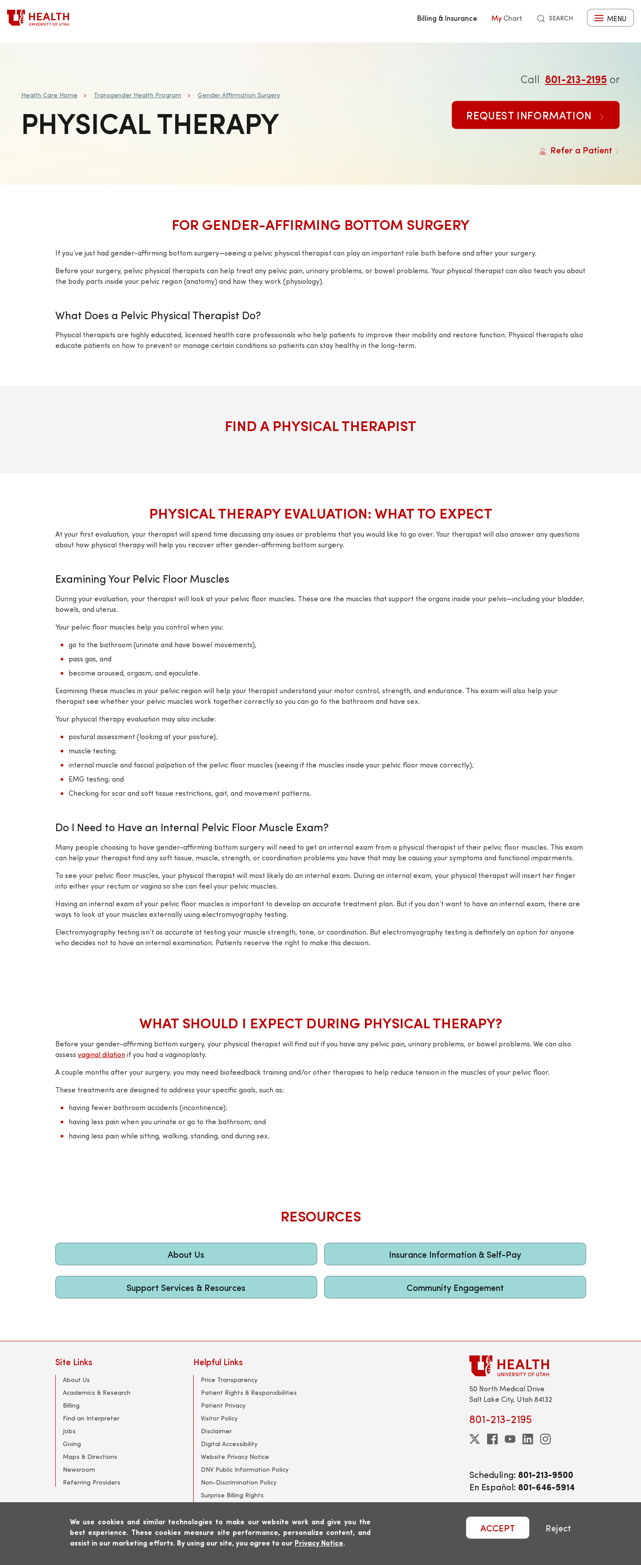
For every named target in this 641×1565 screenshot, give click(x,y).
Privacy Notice (319, 1543)
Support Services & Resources (186, 1287)
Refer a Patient (579, 150)
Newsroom (79, 1469)
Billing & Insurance (447, 18)
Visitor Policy (219, 1418)
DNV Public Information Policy (244, 1469)
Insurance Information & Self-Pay (455, 1254)
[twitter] (474, 1439)
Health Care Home (49, 95)
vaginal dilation (101, 1054)
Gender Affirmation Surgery (239, 95)
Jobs (69, 1431)
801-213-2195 (576, 78)
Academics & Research (97, 1392)
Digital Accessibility (229, 1443)
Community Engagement (455, 1287)
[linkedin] (527, 1439)
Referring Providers (91, 1482)
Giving (72, 1443)
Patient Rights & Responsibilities (249, 1392)
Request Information (535, 115)
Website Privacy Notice (235, 1456)
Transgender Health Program (137, 95)
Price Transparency (229, 1379)
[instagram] (545, 1439)
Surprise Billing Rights (232, 1495)
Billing (71, 1405)
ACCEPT (497, 1528)
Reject (558, 1528)
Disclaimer (216, 1431)
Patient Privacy (223, 1405)
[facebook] (492, 1439)
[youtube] (510, 1439)
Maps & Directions (90, 1456)
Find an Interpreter (91, 1418)
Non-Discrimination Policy (238, 1482)
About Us (186, 1254)
